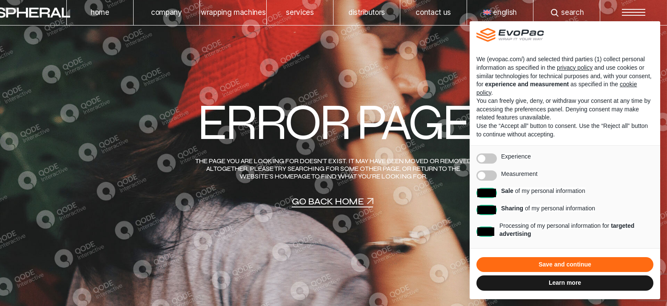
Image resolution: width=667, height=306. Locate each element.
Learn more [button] (565, 282)
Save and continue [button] (565, 264)
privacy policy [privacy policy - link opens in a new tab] (575, 67)
